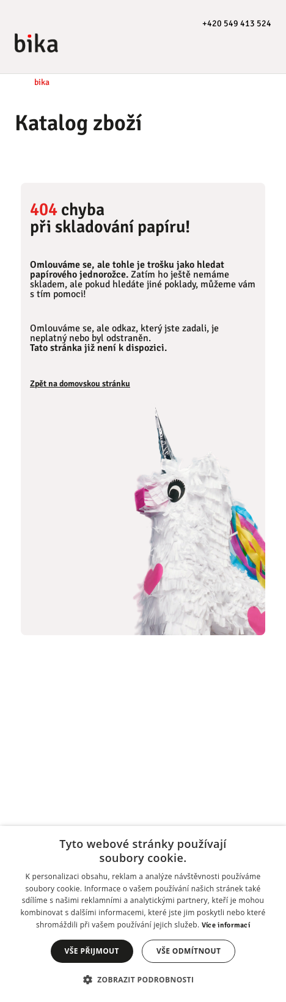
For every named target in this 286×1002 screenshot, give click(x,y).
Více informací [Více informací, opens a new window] (226, 925)
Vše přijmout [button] (92, 951)
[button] (143, 979)
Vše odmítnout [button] (188, 951)
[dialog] (143, 914)
